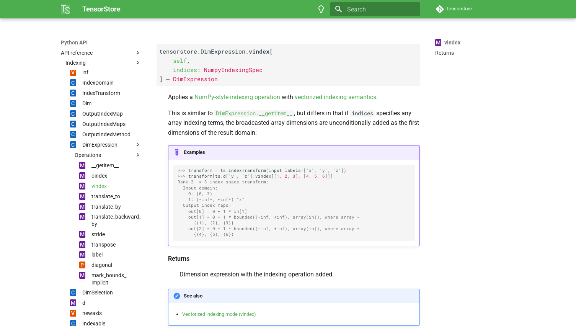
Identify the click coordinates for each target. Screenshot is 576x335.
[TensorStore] (65, 9)
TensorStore (76, 42)
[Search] (375, 9)
